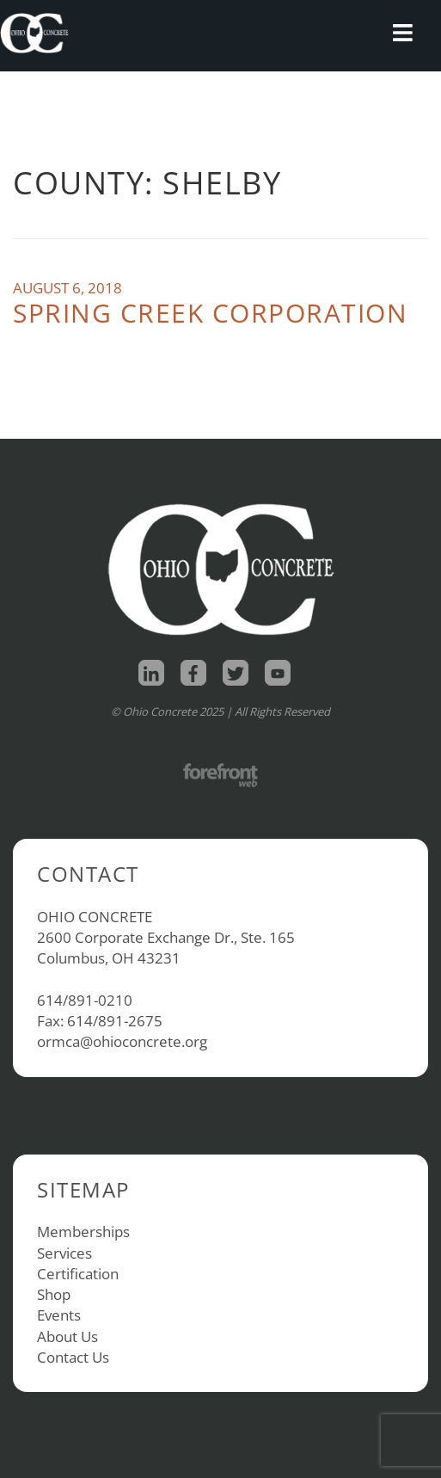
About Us (67, 1336)
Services (64, 1253)
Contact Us (73, 1357)
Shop (53, 1294)
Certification (78, 1274)
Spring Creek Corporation (210, 312)
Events (59, 1315)
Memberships (83, 1231)
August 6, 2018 (67, 288)
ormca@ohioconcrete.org (122, 1041)
